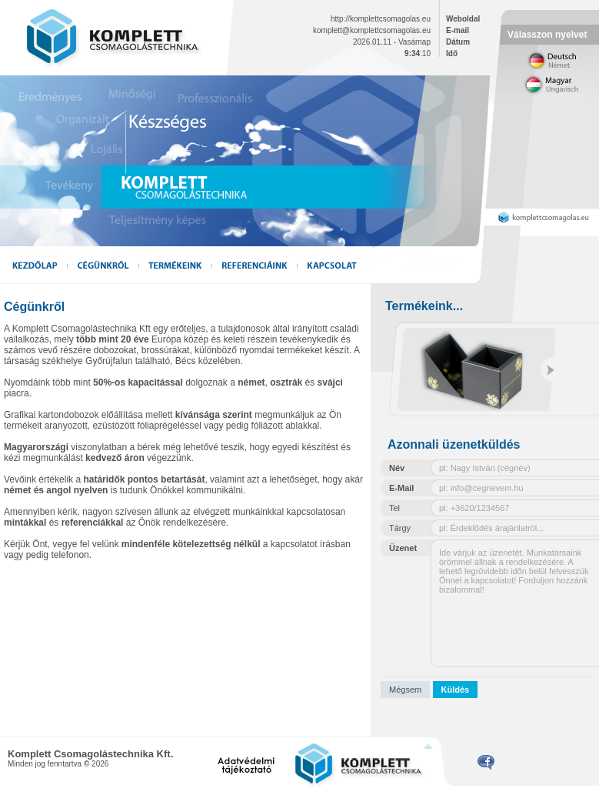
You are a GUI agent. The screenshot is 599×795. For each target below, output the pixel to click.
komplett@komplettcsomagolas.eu (372, 30)
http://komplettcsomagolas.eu (381, 19)
